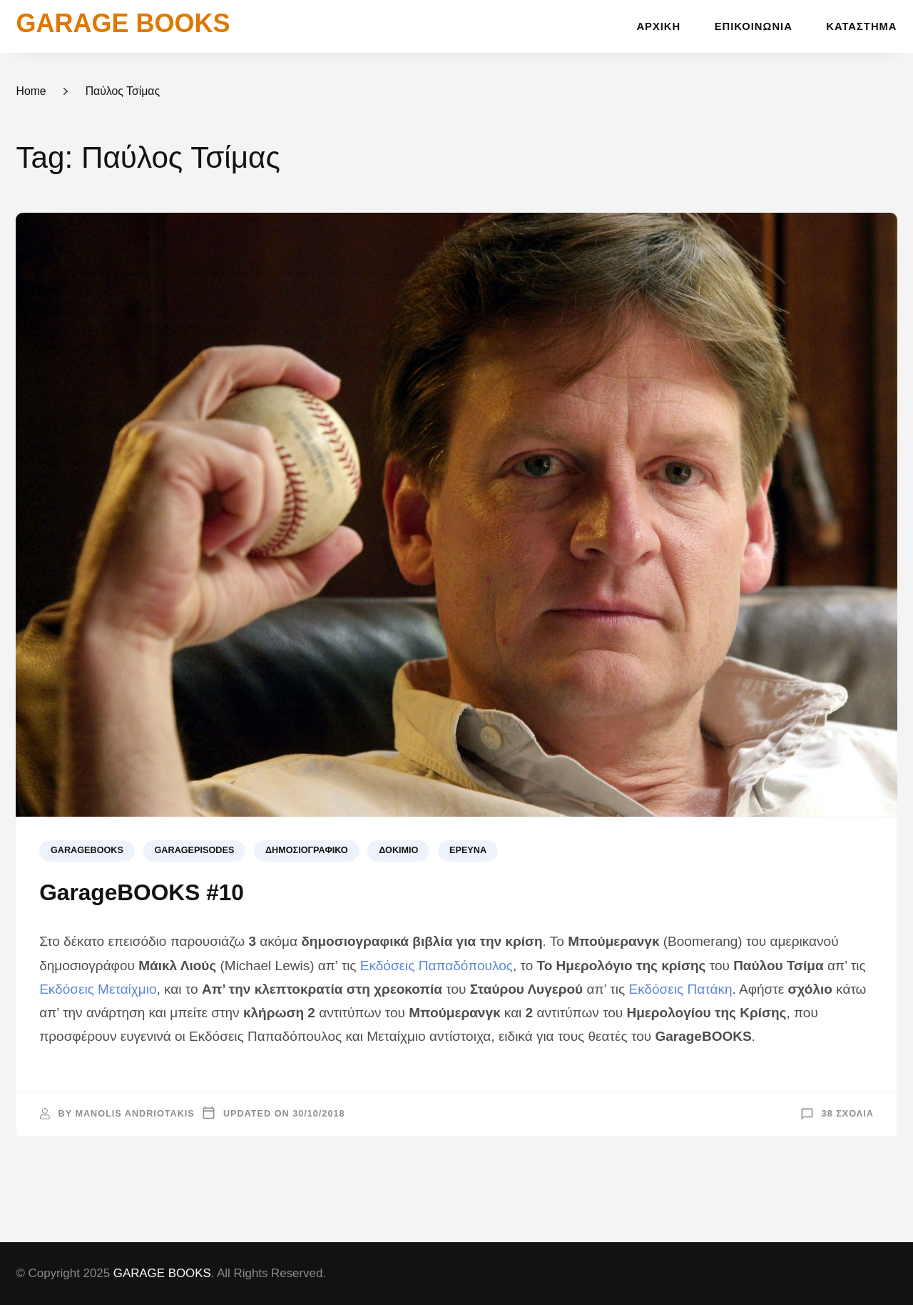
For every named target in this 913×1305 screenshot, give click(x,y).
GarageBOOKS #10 (141, 892)
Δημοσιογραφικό (306, 850)
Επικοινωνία (753, 26)
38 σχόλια (848, 1114)
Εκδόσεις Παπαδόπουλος (436, 965)
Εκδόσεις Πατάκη (681, 989)
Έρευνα (467, 850)
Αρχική (658, 26)
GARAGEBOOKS (87, 850)
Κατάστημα (861, 26)
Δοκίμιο (398, 850)
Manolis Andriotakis (134, 1114)
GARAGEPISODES (195, 850)
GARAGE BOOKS (123, 23)
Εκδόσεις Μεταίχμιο (97, 989)
